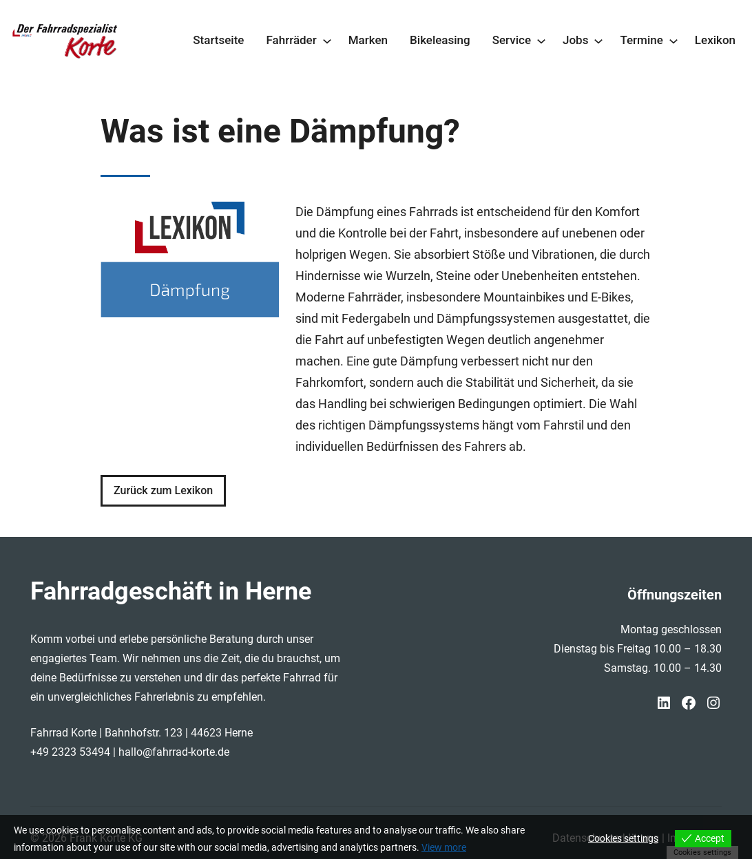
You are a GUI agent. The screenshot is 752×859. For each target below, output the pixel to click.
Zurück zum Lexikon (163, 490)
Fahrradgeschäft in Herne (170, 591)
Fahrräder (291, 40)
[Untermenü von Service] (541, 40)
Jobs (575, 40)
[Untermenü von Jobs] (598, 40)
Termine (641, 40)
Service (511, 40)
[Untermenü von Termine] (673, 40)
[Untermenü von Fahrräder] (327, 40)
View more (443, 847)
